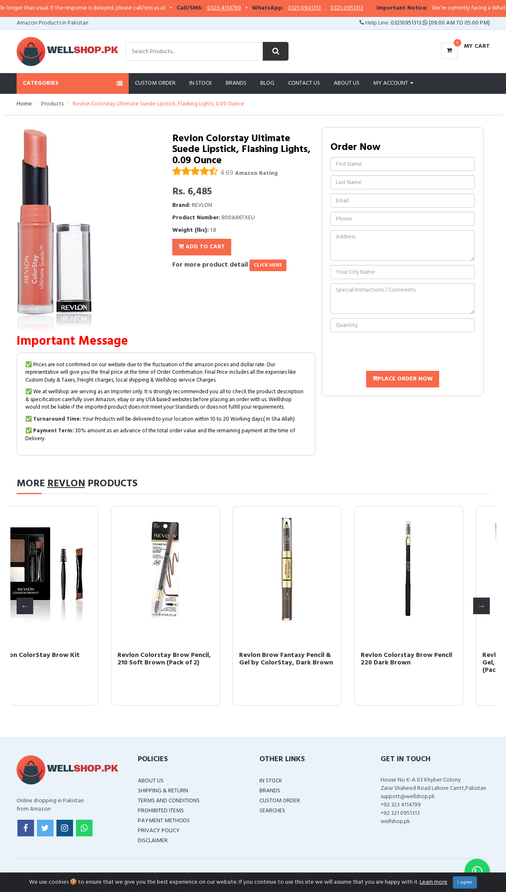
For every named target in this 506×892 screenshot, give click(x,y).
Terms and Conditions (169, 801)
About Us (346, 83)
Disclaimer (153, 840)
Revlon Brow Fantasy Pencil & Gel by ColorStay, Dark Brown (313, 659)
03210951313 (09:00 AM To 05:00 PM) (440, 23)
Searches (272, 811)
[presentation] (393, 352)
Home (24, 104)
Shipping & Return (163, 791)
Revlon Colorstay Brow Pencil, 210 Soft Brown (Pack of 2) (191, 659)
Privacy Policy (159, 831)
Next (481, 606)
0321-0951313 (362, 8)
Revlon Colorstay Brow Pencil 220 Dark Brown (433, 659)
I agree (464, 882)
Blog (267, 83)
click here (268, 265)
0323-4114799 (239, 8)
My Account (393, 83)
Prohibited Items (161, 811)
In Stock (200, 83)
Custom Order (155, 83)
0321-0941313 (319, 8)
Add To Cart (201, 247)
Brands (236, 83)
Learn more (433, 882)
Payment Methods (164, 821)
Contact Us (304, 83)
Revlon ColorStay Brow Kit (65, 655)
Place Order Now (402, 379)
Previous (25, 606)
